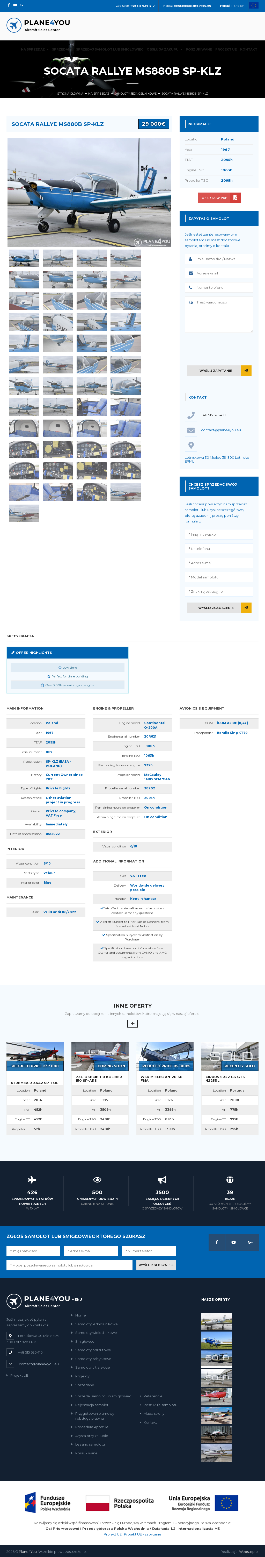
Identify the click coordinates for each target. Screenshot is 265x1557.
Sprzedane (62, 49)
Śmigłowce (82, 1341)
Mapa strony (152, 1413)
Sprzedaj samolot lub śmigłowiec (109, 49)
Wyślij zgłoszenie (216, 608)
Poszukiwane (199, 49)
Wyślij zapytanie (216, 371)
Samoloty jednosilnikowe (135, 93)
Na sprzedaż (35, 49)
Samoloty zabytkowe (91, 1359)
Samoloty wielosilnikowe (94, 1332)
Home (78, 1315)
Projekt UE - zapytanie (142, 1534)
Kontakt (248, 49)
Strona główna (70, 93)
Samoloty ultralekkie (90, 1367)
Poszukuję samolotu (158, 1405)
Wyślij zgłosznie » (156, 1265)
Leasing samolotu (88, 1444)
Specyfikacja (20, 636)
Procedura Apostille (89, 1427)
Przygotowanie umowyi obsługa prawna (92, 1415)
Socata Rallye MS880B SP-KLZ (184, 93)
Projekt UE (226, 49)
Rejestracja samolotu (91, 1405)
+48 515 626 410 (213, 415)
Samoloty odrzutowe (91, 1350)
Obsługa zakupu (164, 49)
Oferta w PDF (214, 198)
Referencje (151, 1396)
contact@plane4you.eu (39, 1364)
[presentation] (224, 348)
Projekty (80, 1376)
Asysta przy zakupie (89, 1436)
